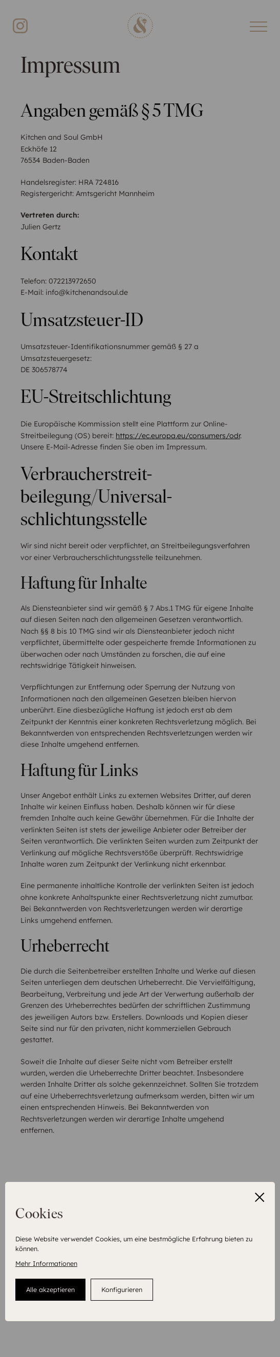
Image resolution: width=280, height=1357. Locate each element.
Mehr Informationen (46, 1263)
